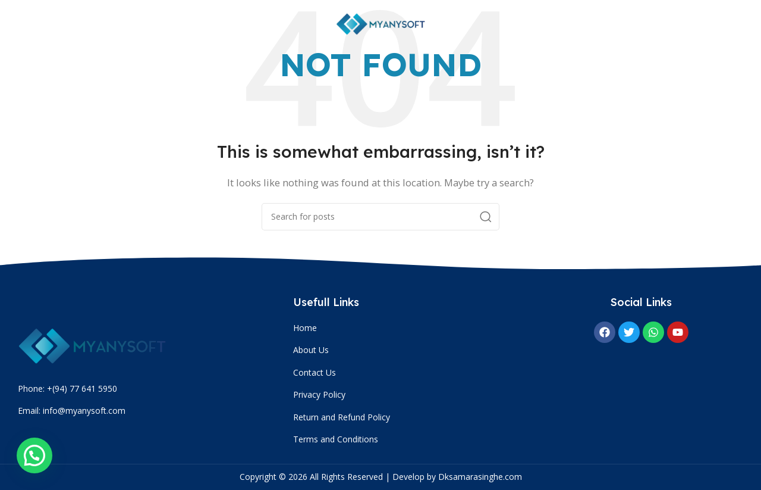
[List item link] (407, 328)
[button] (34, 455)
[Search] (380, 216)
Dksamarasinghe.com (480, 476)
